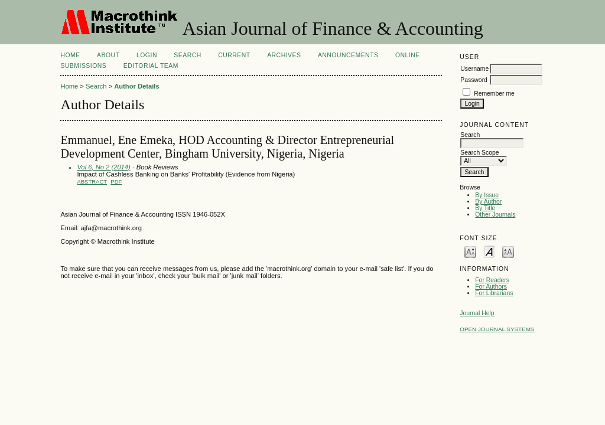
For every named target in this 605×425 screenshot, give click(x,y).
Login (146, 55)
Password (473, 80)
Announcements (348, 55)
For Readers (492, 280)
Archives (284, 55)
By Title (485, 208)
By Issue (487, 195)
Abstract (92, 181)
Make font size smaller (470, 251)
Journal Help (477, 313)
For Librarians (494, 293)
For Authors (491, 286)
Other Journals (495, 214)
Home (70, 55)
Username (474, 69)
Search (187, 55)
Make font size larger (508, 251)
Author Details (136, 86)
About (108, 55)
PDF (116, 181)
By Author (488, 201)
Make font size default (489, 251)
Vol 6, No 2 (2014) (103, 167)
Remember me (494, 93)
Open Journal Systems (497, 329)
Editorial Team (150, 66)
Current (234, 55)
